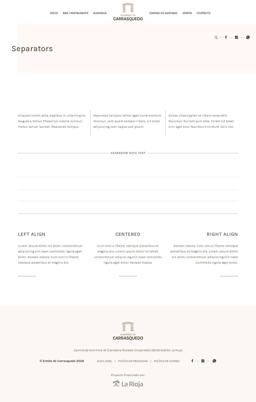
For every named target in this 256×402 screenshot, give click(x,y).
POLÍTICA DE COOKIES (167, 361)
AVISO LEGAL (104, 361)
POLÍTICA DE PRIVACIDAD (133, 361)
